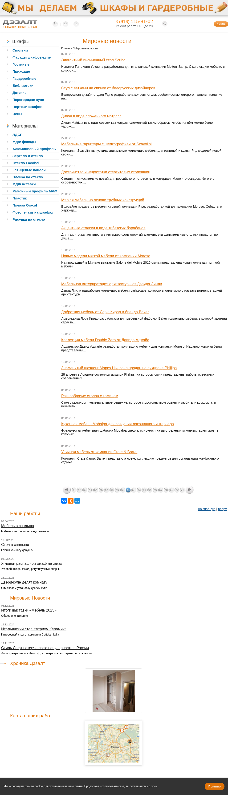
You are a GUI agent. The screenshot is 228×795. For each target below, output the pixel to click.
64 (144, 490)
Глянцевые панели (29, 170)
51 (74, 490)
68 (166, 490)
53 (84, 490)
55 (95, 490)
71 (182, 490)
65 (149, 490)
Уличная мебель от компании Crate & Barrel (99, 452)
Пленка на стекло (27, 177)
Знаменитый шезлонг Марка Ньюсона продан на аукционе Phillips (119, 368)
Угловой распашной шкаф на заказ (31, 563)
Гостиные (20, 64)
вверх (222, 509)
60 (122, 490)
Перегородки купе (28, 100)
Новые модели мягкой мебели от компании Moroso (105, 256)
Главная (66, 48)
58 (112, 490)
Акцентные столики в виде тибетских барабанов (103, 228)
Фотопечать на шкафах (32, 212)
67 (160, 490)
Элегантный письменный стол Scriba (93, 60)
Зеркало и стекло (27, 156)
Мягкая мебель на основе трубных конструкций (102, 200)
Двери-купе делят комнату (24, 582)
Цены (17, 114)
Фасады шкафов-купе (31, 57)
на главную (207, 509)
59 (117, 490)
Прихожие (21, 71)
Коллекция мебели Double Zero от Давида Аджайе (105, 340)
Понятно (214, 786)
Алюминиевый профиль (34, 149)
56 (101, 490)
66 (155, 490)
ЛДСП (17, 135)
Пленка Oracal (24, 205)
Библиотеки (22, 85)
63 (139, 490)
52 (79, 490)
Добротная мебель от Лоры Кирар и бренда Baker (105, 312)
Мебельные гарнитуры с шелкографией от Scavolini (106, 144)
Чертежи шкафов (27, 107)
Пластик (19, 198)
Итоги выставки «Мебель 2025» (29, 610)
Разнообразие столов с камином (89, 396)
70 (177, 490)
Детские (19, 93)
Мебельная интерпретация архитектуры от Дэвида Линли (111, 284)
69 (171, 490)
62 (133, 490)
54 (90, 490)
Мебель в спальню (17, 526)
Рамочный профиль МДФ (34, 191)
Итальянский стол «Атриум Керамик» (33, 629)
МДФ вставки (24, 184)
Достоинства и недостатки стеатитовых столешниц (105, 172)
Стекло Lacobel (25, 163)
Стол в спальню (15, 545)
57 (106, 490)
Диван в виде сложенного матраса (91, 116)
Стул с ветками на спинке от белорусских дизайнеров (108, 88)
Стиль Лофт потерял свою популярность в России (45, 648)
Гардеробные (24, 78)
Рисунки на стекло (28, 219)
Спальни (20, 50)
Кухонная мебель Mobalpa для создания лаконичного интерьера (117, 424)
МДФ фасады (24, 142)
